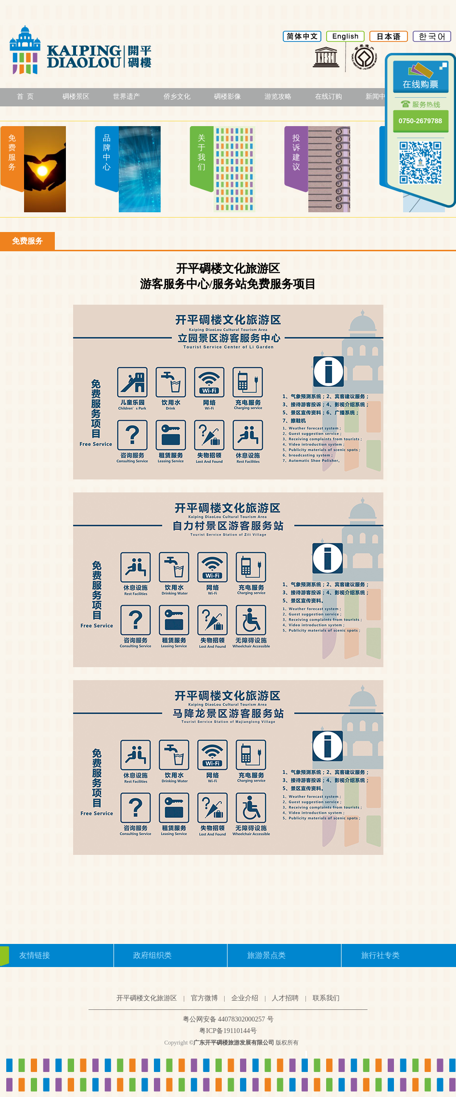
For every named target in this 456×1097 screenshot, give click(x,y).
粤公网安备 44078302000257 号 (228, 1019)
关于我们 (201, 152)
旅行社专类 (380, 955)
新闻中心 (379, 96)
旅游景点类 (266, 955)
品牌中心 (107, 152)
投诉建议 (296, 152)
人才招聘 (285, 998)
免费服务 (12, 152)
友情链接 (34, 955)
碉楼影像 (227, 96)
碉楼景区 (76, 96)
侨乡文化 (177, 96)
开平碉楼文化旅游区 (146, 998)
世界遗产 (126, 96)
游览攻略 (278, 96)
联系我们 (326, 998)
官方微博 (204, 998)
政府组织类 (152, 955)
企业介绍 (244, 998)
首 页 (25, 96)
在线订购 (328, 96)
